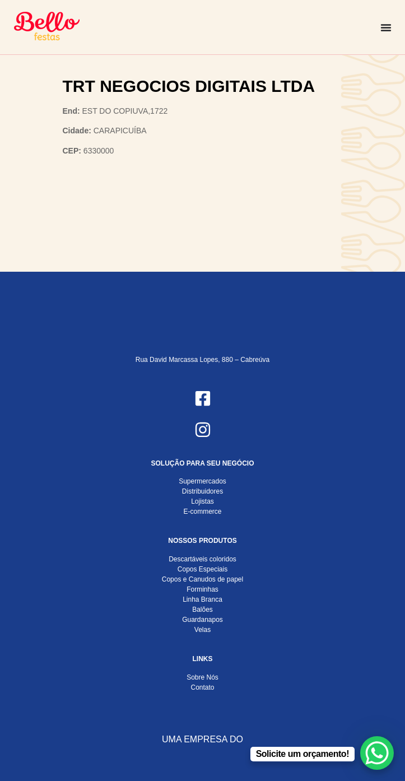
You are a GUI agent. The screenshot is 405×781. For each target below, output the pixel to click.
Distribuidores (202, 491)
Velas (202, 630)
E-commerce (202, 511)
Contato (202, 687)
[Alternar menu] (386, 27)
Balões (202, 609)
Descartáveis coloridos (202, 559)
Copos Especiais (202, 569)
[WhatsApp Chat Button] (377, 753)
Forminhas (202, 589)
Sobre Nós (202, 677)
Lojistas (202, 501)
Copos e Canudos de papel (202, 579)
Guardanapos (202, 620)
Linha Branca (202, 599)
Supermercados (202, 481)
